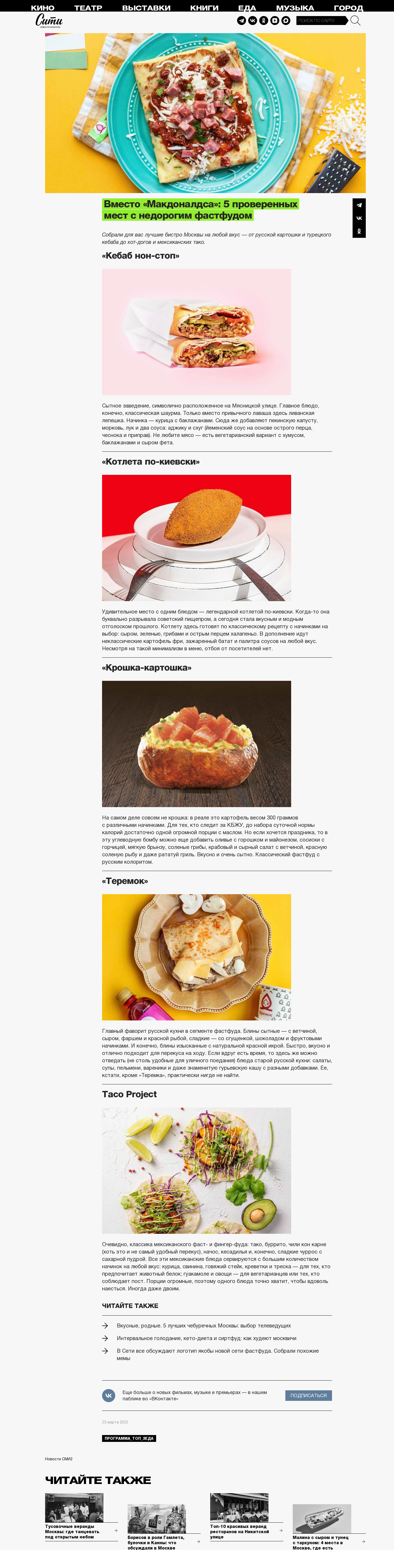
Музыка (295, 8)
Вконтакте (359, 218)
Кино (42, 8)
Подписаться (309, 1395)
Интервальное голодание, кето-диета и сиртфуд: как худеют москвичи (206, 1338)
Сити (49, 20)
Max (285, 20)
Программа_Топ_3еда (129, 1438)
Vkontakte (252, 20)
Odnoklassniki (263, 20)
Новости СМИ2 (59, 1459)
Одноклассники (359, 231)
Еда (247, 8)
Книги (204, 8)
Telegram (241, 20)
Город (348, 8)
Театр (88, 8)
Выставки (146, 8)
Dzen (274, 20)
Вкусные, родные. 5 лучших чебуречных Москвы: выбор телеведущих (204, 1325)
